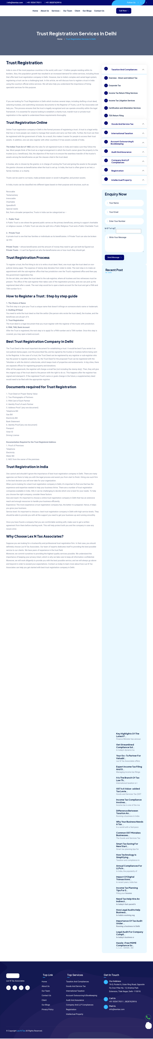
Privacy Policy (46, 1010)
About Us (45, 11)
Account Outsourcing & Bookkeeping (119, 142)
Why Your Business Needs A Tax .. (129, 827)
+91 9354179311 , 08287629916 (123, 1002)
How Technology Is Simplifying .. (126, 860)
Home (35, 11)
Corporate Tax (112, 85)
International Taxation (118, 133)
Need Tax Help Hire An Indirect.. (128, 905)
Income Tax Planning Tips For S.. (127, 894)
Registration (114, 170)
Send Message (115, 257)
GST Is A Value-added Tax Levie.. (128, 794)
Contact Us (99, 11)
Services (55, 11)
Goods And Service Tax (118, 124)
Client (77, 11)
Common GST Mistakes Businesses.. (128, 838)
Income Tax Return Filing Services (121, 93)
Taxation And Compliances (120, 69)
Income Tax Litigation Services (119, 100)
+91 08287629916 (53, 2)
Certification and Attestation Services (122, 108)
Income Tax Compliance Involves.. (129, 805)
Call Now (124, 11)
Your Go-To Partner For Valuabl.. (128, 761)
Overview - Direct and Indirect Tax (120, 78)
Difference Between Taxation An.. (127, 816)
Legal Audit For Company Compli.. (129, 938)
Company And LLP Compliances (116, 161)
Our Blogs (87, 11)
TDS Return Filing (114, 115)
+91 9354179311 (34, 2)
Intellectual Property (118, 180)
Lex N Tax (21, 1031)
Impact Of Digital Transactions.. (125, 883)
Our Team (67, 11)
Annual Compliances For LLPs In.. (129, 871)
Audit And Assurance (117, 152)
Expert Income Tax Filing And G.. (129, 772)
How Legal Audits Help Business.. (128, 916)
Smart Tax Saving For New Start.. (127, 849)
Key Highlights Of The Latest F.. (127, 739)
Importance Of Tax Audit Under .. (129, 927)
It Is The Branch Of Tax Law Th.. (127, 783)
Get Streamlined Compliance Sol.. (125, 750)
